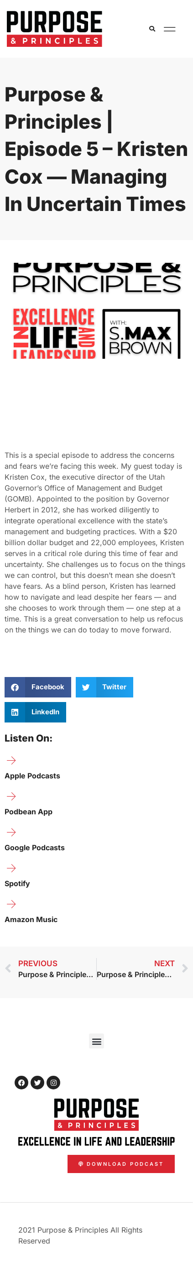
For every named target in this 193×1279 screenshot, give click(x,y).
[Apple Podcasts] (11, 760)
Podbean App (28, 811)
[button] (152, 29)
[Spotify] (11, 868)
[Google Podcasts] (11, 832)
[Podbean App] (11, 796)
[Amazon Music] (11, 904)
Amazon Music (31, 919)
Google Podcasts (35, 847)
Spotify (17, 883)
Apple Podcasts (32, 775)
